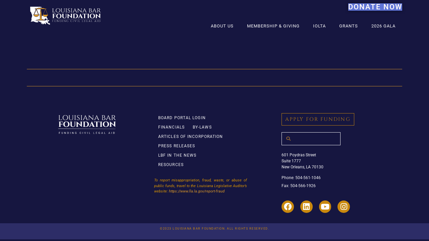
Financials (171, 127)
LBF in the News (177, 155)
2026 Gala (383, 25)
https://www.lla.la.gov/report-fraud (197, 191)
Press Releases (176, 146)
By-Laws (202, 127)
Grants (348, 25)
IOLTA (319, 25)
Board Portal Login (182, 117)
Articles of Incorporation (190, 136)
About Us (222, 25)
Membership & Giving (273, 25)
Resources (171, 164)
